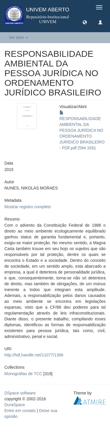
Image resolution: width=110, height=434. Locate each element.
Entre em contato (20, 410)
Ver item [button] (18, 37)
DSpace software (20, 393)
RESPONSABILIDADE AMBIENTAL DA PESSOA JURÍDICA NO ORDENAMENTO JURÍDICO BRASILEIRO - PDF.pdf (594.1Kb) (82, 130)
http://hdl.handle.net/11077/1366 (33, 355)
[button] (84, 22)
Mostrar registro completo (27, 206)
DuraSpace (14, 404)
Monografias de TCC (23, 373)
